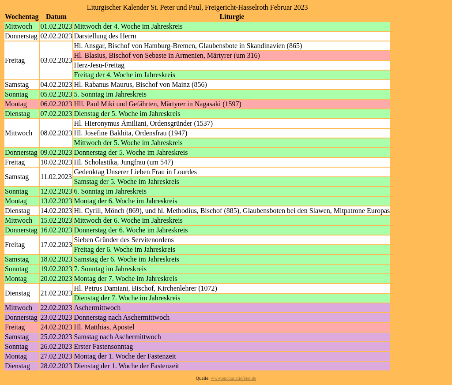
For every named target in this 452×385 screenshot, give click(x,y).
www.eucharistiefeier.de (233, 378)
